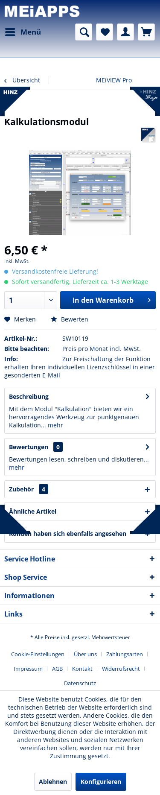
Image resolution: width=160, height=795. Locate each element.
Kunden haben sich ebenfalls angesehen (67, 533)
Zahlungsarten (124, 654)
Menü (23, 31)
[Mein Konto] (125, 32)
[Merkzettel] (104, 32)
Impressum (28, 668)
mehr (54, 425)
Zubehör (28, 489)
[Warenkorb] (146, 32)
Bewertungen (28, 447)
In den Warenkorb (112, 299)
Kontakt (82, 668)
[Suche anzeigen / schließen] (83, 32)
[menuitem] (22, 32)
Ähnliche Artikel (32, 511)
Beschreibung (29, 396)
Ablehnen (53, 781)
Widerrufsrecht (121, 668)
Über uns (85, 654)
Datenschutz (80, 683)
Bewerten (69, 319)
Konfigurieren (101, 781)
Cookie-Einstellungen (37, 654)
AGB (57, 668)
